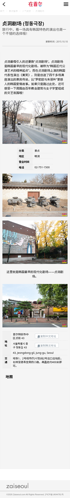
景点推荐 (13, 11)
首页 (2, 11)
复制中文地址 (47, 336)
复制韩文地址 (47, 345)
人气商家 (26, 11)
